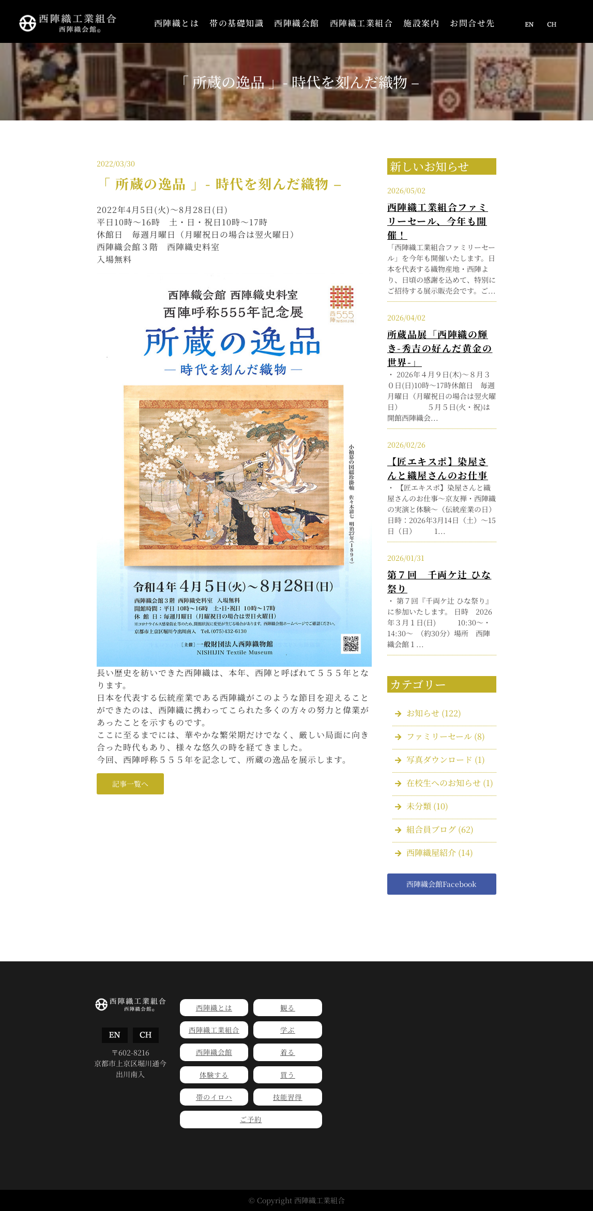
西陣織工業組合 (361, 23)
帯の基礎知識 (236, 23)
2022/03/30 (116, 163)
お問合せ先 (472, 23)
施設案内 (421, 23)
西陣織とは (177, 23)
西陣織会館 (297, 23)
